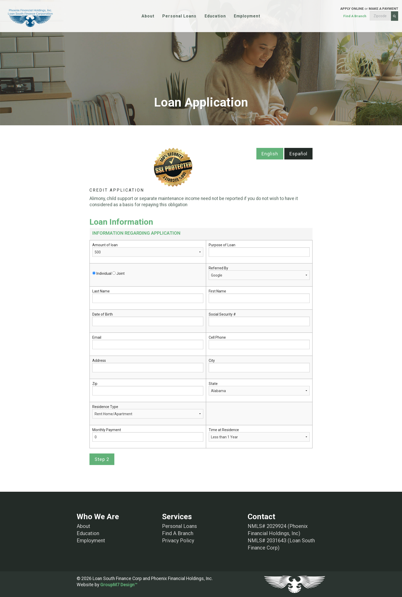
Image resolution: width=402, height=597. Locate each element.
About (148, 16)
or (335, 16)
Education (215, 16)
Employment (247, 16)
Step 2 (102, 459)
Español (298, 153)
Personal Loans (179, 16)
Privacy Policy (178, 540)
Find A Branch (177, 533)
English (270, 153)
